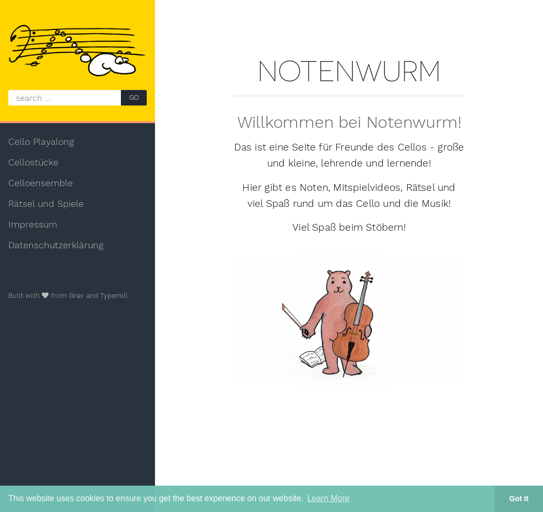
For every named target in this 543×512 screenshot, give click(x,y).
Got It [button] (519, 498)
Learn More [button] (328, 498)
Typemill (114, 295)
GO (134, 97)
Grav (76, 295)
